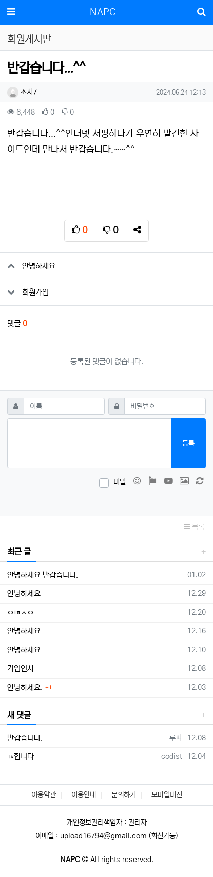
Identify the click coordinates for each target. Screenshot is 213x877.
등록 (188, 443)
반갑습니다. (25, 738)
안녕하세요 (38, 266)
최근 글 (19, 551)
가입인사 (20, 668)
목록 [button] (194, 527)
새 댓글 (19, 715)
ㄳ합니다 (20, 756)
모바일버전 (166, 795)
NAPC (102, 12)
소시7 (22, 92)
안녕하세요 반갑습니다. (42, 575)
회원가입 (35, 292)
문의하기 (123, 795)
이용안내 (83, 795)
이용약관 (43, 795)
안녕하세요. (25, 687)
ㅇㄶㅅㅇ (20, 612)
